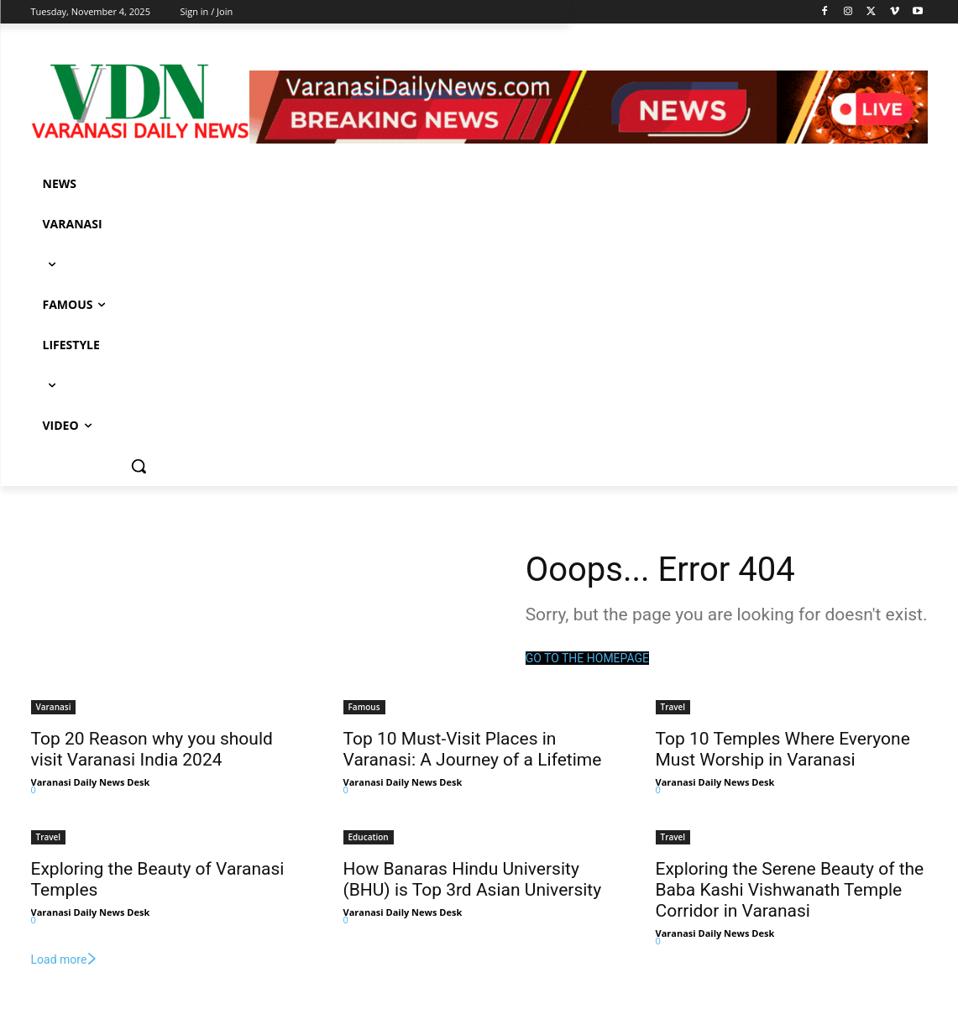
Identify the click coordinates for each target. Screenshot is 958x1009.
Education (368, 837)
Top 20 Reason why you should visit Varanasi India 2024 (152, 749)
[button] (138, 466)
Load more (65, 959)
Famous (364, 707)
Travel (673, 707)
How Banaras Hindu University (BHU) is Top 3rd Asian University (472, 879)
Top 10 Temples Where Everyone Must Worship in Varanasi (783, 749)
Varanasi (53, 707)
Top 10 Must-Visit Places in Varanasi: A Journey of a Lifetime (472, 749)
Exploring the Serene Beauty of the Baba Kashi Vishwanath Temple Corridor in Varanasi (790, 890)
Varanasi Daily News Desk (90, 782)
